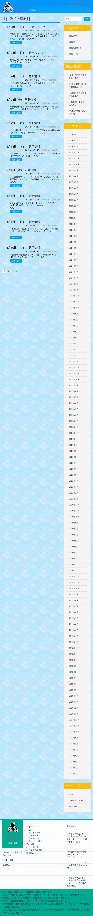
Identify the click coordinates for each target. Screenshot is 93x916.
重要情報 (73, 806)
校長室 (72, 42)
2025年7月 (73, 182)
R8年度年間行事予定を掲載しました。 (78, 85)
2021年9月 (73, 451)
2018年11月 (74, 654)
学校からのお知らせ (51, 30)
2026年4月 (73, 134)
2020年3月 (73, 559)
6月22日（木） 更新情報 (23, 123)
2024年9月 (73, 242)
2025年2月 (73, 212)
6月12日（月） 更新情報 (23, 196)
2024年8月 (73, 248)
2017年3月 (73, 774)
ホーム (32, 827)
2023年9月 (73, 314)
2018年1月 (73, 714)
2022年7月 (73, 397)
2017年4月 (73, 768)
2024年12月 (74, 224)
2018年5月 (73, 690)
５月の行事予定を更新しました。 (78, 76)
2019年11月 (74, 582)
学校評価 (73, 36)
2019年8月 (73, 600)
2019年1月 (73, 642)
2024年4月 (73, 272)
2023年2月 (73, 355)
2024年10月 (74, 236)
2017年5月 (73, 762)
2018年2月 (73, 708)
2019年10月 (74, 588)
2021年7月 (73, 463)
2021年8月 (73, 457)
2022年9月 (73, 385)
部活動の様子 (34, 833)
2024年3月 (73, 278)
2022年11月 (74, 373)
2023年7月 (73, 326)
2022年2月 (73, 421)
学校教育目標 (75, 48)
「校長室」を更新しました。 (78, 103)
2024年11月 (74, 230)
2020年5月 (73, 547)
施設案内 (6, 865)
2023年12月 (74, 296)
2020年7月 (73, 535)
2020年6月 (73, 541)
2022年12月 (74, 367)
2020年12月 (74, 505)
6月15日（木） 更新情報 (23, 146)
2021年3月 (73, 487)
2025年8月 (73, 176)
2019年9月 (73, 594)
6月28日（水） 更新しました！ (27, 27)
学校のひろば (34, 838)
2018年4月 (73, 696)
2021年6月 (73, 469)
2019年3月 (73, 630)
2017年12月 (74, 720)
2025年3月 (73, 206)
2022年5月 (73, 409)
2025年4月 (73, 200)
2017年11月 (74, 726)
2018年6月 (73, 684)
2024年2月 (73, 284)
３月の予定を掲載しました (78, 112)
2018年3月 (73, 702)
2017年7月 (73, 750)
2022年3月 (73, 415)
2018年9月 (73, 666)
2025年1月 (73, 218)
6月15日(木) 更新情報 (21, 170)
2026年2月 (73, 140)
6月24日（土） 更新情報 (23, 76)
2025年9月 (73, 170)
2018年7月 (73, 678)
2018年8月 (73, 672)
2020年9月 (73, 523)
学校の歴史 (74, 54)
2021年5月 (73, 475)
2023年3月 (73, 349)
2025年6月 (73, 188)
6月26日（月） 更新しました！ (27, 52)
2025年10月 (74, 164)
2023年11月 (74, 302)
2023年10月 (74, 308)
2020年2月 (73, 564)
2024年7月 (73, 254)
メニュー (34, 10)
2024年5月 (73, 266)
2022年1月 (73, 427)
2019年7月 (73, 606)
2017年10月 (74, 732)
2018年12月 (74, 648)
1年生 (71, 795)
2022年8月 (73, 391)
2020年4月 (73, 553)
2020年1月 (73, 570)
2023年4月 (73, 344)
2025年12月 (74, 152)
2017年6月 (73, 756)
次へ (15, 271)
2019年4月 (73, 624)
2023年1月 (73, 361)
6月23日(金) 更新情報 (21, 99)
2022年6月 (73, 403)
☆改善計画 (33, 847)
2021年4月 (73, 481)
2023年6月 (73, 332)
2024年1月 (73, 290)
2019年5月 (73, 618)
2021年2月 (73, 493)
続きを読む (16, 43)
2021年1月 (73, 499)
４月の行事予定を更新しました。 (78, 94)
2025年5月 (73, 194)
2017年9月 (73, 738)
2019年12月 (74, 576)
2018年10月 (74, 660)
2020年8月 (73, 529)
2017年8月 (73, 744)
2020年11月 (74, 511)
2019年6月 (73, 612)
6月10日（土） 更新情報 (23, 247)
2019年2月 (73, 636)
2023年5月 (73, 338)
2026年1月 (73, 146)
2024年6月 (73, 260)
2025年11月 (74, 158)
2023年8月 (73, 320)
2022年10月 (74, 379)
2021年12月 (74, 433)
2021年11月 (74, 439)
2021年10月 (74, 445)
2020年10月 (74, 517)
